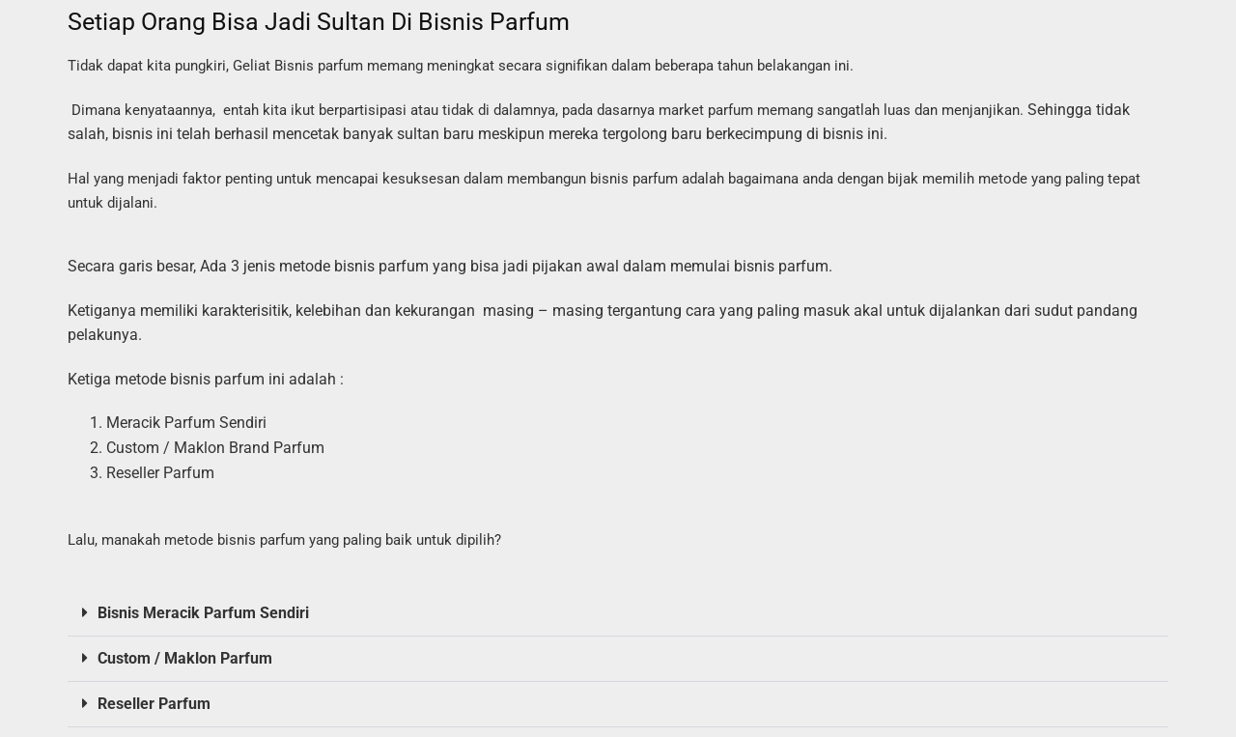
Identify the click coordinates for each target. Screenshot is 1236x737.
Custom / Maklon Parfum (185, 658)
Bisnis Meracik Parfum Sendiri (203, 613)
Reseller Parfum (154, 703)
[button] (618, 614)
